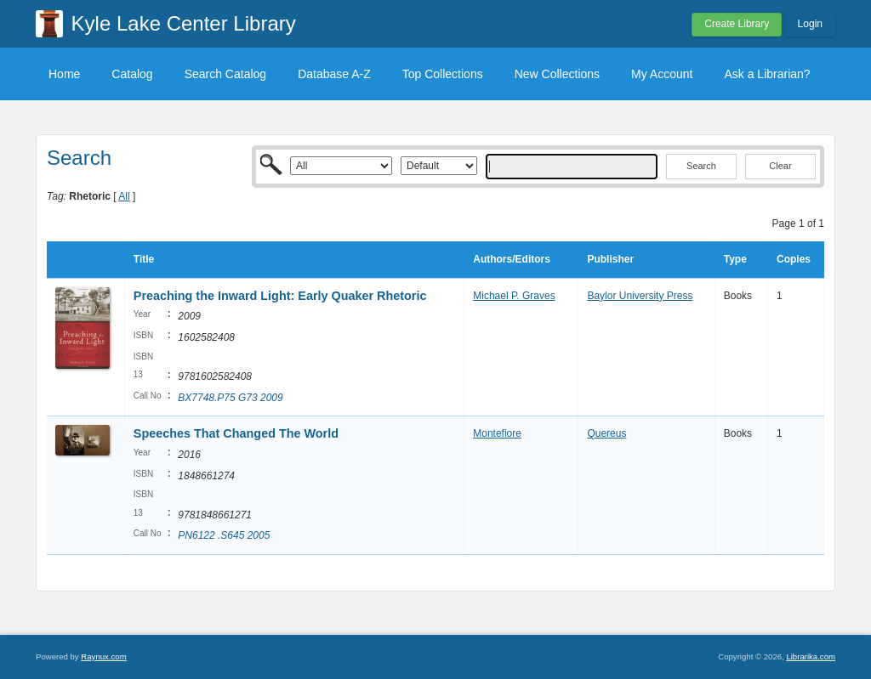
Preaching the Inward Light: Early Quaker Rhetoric (280, 296)
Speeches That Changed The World (236, 433)
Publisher (610, 259)
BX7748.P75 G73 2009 (230, 398)
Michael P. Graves (514, 296)
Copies (794, 259)
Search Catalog (226, 74)
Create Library (736, 24)
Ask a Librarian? (767, 74)
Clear (780, 166)
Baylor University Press (639, 296)
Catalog (131, 74)
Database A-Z (334, 74)
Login (810, 24)
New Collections (557, 74)
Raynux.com (103, 656)
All (123, 196)
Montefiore (497, 433)
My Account (661, 74)
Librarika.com (810, 656)
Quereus (606, 433)
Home (64, 74)
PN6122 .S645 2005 (224, 535)
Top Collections (442, 74)
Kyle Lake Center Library (183, 23)
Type (735, 259)
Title (144, 259)
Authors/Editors (511, 259)
